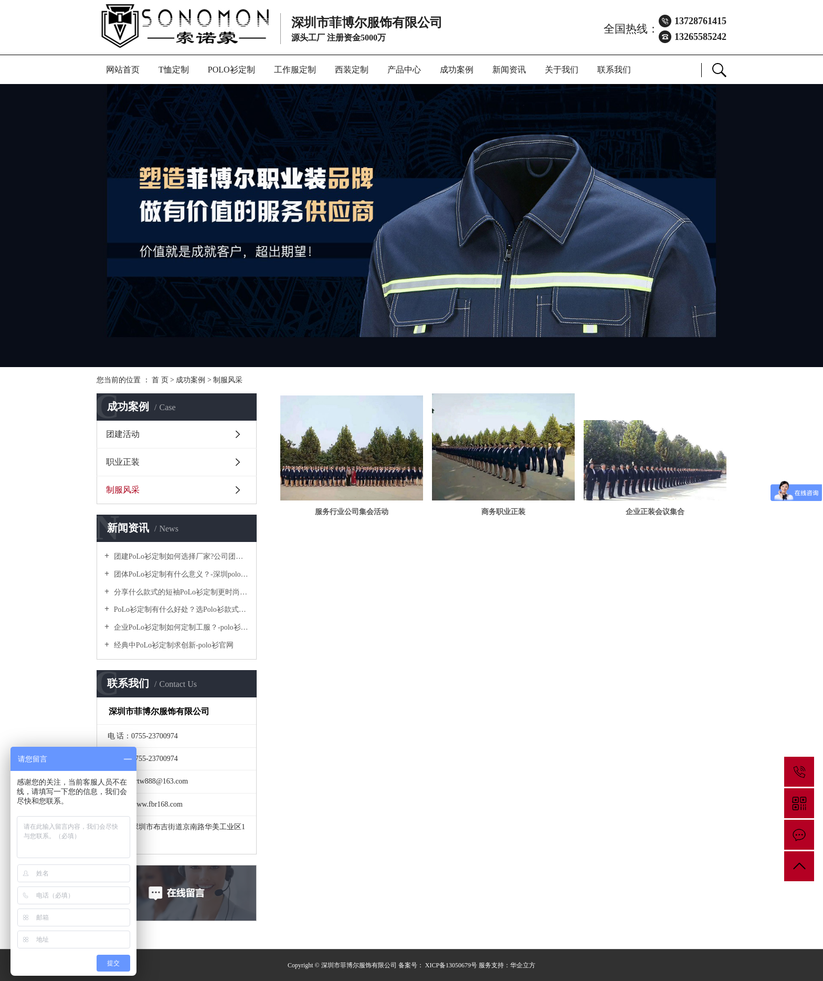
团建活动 (123, 434)
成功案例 (456, 69)
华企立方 (522, 965)
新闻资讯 (509, 69)
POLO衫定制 (231, 69)
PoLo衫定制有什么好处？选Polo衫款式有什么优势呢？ (180, 609)
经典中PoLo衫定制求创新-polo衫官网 (172, 645)
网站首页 (123, 69)
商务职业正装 (503, 512)
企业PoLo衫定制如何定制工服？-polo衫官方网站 (180, 627)
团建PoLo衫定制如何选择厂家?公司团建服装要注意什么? (180, 556)
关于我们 (561, 69)
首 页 (160, 380)
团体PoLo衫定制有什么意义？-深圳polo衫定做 (180, 574)
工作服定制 (295, 69)
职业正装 (123, 461)
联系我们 (614, 69)
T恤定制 (174, 69)
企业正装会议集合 (655, 512)
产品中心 (404, 69)
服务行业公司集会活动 (351, 512)
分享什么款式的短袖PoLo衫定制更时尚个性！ (180, 592)
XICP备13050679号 (451, 965)
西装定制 (351, 69)
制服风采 (227, 380)
